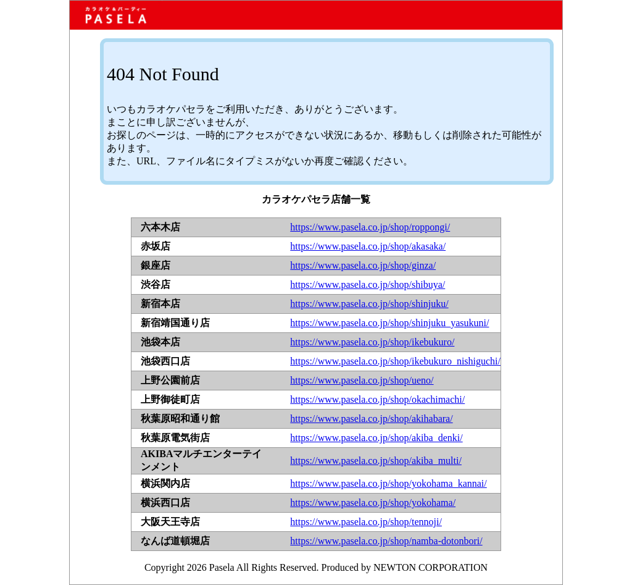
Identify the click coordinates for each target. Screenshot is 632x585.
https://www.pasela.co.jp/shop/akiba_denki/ (376, 437)
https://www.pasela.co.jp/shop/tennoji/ (366, 521)
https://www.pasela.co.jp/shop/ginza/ (363, 265)
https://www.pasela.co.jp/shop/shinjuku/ (369, 303)
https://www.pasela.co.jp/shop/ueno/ (361, 380)
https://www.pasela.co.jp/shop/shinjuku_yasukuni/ (389, 323)
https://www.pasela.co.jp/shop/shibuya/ (367, 284)
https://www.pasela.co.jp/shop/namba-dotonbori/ (386, 541)
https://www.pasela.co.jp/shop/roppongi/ (370, 227)
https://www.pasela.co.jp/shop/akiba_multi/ (376, 460)
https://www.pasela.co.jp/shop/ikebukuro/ (372, 342)
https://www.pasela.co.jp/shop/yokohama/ (372, 502)
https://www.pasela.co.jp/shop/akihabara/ (371, 418)
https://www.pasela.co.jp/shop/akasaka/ (368, 246)
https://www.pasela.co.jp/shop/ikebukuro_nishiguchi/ (395, 361)
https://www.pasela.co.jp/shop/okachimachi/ (377, 399)
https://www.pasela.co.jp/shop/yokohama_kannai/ (388, 483)
